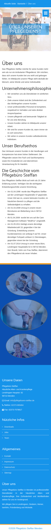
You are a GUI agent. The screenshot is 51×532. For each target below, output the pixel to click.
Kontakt (7, 456)
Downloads (9, 427)
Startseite (21, 4)
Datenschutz (9, 467)
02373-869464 (17, 405)
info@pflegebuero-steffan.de (22, 400)
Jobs (6, 432)
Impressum (9, 462)
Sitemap (7, 473)
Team (6, 438)
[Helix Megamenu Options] (45, 13)
